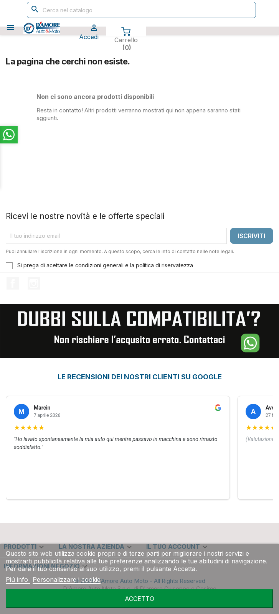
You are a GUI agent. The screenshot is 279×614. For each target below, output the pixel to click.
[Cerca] (141, 10)
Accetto (139, 598)
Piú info (18, 579)
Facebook (13, 283)
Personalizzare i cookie (67, 579)
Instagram (34, 283)
